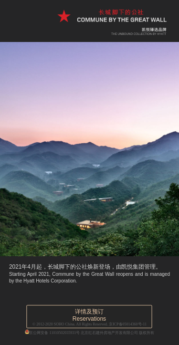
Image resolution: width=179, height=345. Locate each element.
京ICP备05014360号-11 (128, 324)
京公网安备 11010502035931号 (52, 332)
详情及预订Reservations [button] (89, 315)
